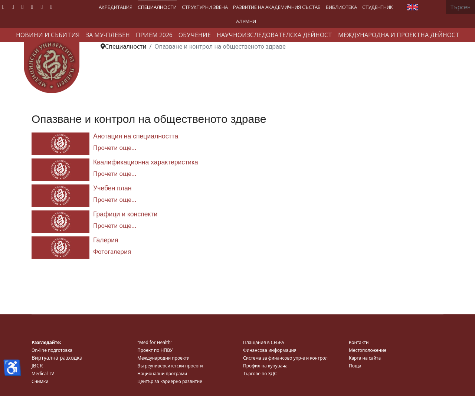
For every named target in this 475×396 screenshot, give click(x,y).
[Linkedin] (32, 7)
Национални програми (162, 373)
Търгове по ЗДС (260, 373)
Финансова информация (270, 350)
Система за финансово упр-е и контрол (285, 358)
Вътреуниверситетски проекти (170, 366)
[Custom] (51, 7)
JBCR (37, 365)
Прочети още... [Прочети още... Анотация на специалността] (114, 148)
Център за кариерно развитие (169, 381)
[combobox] (460, 7)
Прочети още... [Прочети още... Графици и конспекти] (114, 226)
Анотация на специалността (135, 136)
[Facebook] (3, 7)
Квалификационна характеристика (145, 162)
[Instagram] (41, 7)
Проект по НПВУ (155, 350)
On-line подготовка (52, 350)
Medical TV (43, 373)
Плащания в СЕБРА (263, 342)
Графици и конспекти (125, 214)
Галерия (105, 240)
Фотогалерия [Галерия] (112, 252)
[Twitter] (13, 7)
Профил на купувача (265, 366)
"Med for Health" (155, 342)
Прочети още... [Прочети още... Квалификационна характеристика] (114, 174)
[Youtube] (23, 7)
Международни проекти (163, 358)
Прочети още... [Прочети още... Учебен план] (114, 200)
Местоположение (367, 350)
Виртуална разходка (57, 357)
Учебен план (112, 188)
